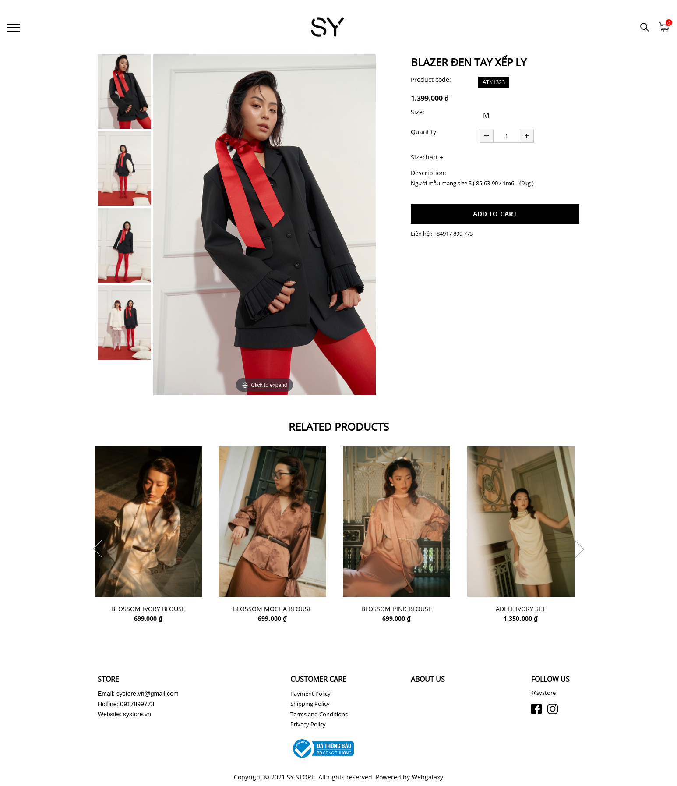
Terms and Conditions (319, 715)
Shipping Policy (310, 705)
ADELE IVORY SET (526, 610)
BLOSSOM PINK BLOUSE (401, 610)
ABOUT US (428, 680)
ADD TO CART (495, 214)
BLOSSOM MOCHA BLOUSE (276, 610)
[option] (264, 225)
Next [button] (579, 550)
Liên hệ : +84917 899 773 (442, 234)
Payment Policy (310, 695)
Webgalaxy (427, 778)
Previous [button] (97, 550)
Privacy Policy (308, 725)
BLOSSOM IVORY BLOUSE (151, 610)
